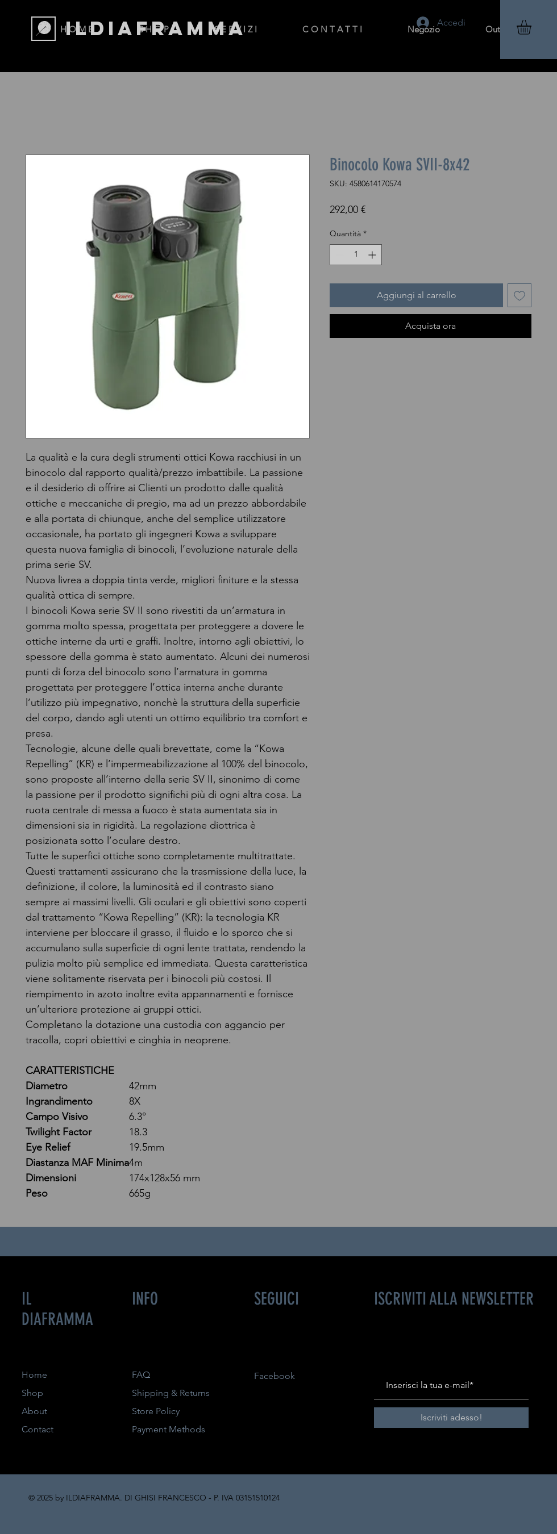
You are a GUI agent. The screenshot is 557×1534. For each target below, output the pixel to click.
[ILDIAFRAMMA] (156, 28)
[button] (532, 27)
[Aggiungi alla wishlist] (519, 295)
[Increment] (373, 255)
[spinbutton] (356, 255)
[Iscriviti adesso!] (451, 1417)
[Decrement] (338, 255)
